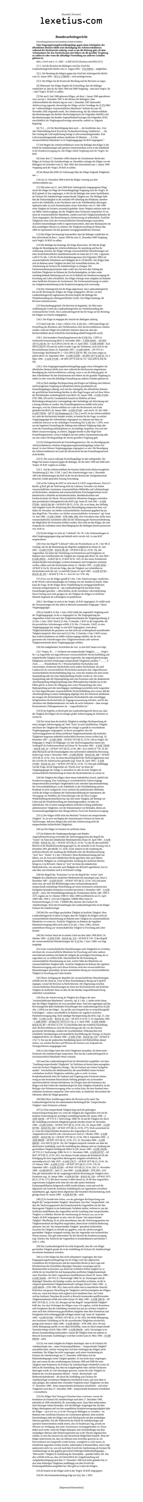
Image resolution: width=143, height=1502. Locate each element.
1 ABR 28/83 (40, 1021)
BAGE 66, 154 (69, 938)
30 (38, 647)
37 (38, 833)
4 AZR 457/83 (99, 571)
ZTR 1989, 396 (70, 516)
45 (38, 1061)
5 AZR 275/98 (51, 359)
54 (38, 1475)
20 (38, 383)
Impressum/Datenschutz (71, 1487)
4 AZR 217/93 (57, 1164)
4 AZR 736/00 (102, 745)
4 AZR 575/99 (46, 550)
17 (38, 324)
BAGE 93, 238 (48, 1128)
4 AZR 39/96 (56, 739)
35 (38, 815)
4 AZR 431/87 (56, 881)
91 (79, 1475)
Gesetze (76, 14)
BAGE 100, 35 (41, 748)
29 (38, 612)
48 (38, 1199)
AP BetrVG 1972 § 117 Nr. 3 (62, 1021)
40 (38, 935)
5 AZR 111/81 (46, 1019)
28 (38, 601)
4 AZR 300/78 (97, 1299)
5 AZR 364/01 (89, 340)
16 (38, 319)
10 (38, 179)
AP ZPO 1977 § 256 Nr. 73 (94, 356)
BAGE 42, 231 (48, 764)
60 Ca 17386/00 (61, 76)
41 (38, 949)
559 (108, 1006)
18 (38, 337)
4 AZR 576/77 (69, 1161)
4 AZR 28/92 (100, 565)
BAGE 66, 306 (92, 755)
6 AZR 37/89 (54, 938)
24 (38, 483)
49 (38, 1246)
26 (38, 544)
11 (38, 187)
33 (38, 721)
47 (38, 1110)
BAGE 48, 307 (39, 574)
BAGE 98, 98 (47, 504)
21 (38, 442)
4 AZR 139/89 (54, 516)
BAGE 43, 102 (62, 1019)
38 (38, 874)
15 (38, 305)
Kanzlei (66, 14)
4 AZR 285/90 (76, 755)
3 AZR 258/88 (98, 1021)
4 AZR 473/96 (101, 395)
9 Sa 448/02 (87, 69)
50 (38, 1257)
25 (38, 533)
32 (38, 711)
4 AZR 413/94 (56, 1167)
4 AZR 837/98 (71, 1176)
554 (54, 1143)
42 (38, 978)
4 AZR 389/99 (82, 1170)
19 (38, 366)
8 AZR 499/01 (39, 559)
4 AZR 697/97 (97, 1152)
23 (38, 469)
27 (38, 579)
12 (38, 234)
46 (49, 324)
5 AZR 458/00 (97, 343)
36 (38, 829)
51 (38, 1343)
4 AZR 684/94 (72, 1323)
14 (38, 289)
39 (38, 912)
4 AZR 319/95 (46, 1125)
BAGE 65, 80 (38, 1025)
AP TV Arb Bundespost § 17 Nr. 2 (64, 413)
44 (38, 1050)
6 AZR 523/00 (73, 356)
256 (80, 324)
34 (38, 777)
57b (103, 105)
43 (38, 997)
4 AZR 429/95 (83, 349)
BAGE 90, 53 (47, 1137)
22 (38, 459)
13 (38, 245)
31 (38, 651)
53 (71, 924)
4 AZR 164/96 (100, 1149)
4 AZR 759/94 (39, 413)
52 (38, 1396)
